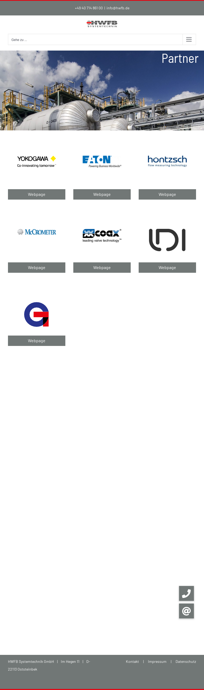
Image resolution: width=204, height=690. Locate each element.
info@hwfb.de (118, 8)
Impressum (157, 661)
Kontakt (132, 661)
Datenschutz (186, 661)
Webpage (36, 194)
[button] (186, 611)
